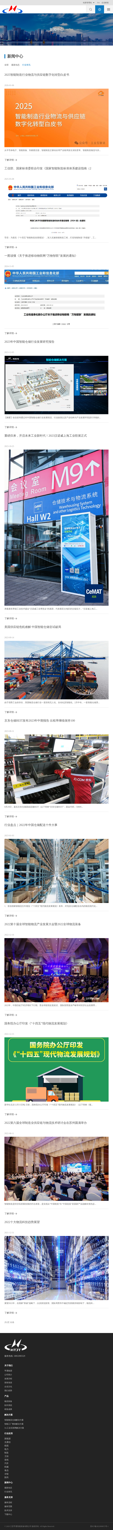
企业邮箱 (105, 3)
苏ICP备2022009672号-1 (99, 1526)
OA (98, 3)
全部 (6, 65)
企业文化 (8, 1386)
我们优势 (8, 1390)
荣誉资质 (8, 1383)
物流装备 (8, 1401)
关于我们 (8, 1365)
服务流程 (8, 1502)
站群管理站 (89, 3)
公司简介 (8, 1375)
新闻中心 (8, 1482)
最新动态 (15, 65)
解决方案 (8, 1415)
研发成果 (8, 1409)
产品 (6, 1396)
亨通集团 (8, 1371)
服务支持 (8, 1497)
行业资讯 (26, 65)
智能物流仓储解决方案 (14, 1420)
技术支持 (8, 1510)
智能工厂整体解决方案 (14, 1424)
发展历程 (8, 1379)
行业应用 (8, 1433)
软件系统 (8, 1405)
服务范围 (8, 1506)
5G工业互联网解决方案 (14, 1428)
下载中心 (8, 1514)
